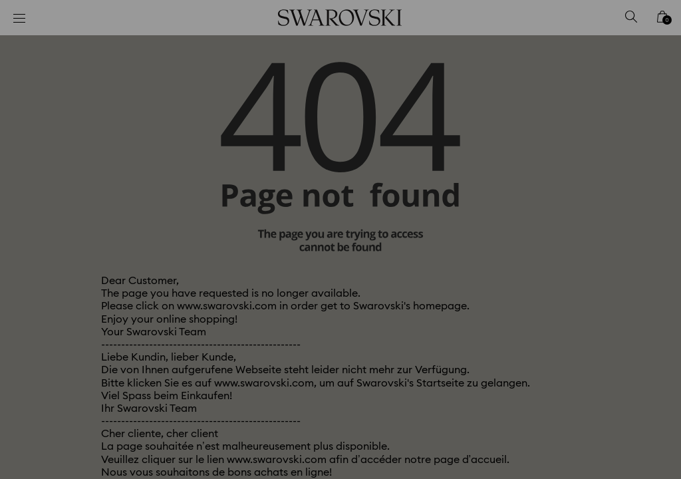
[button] (559, 162)
